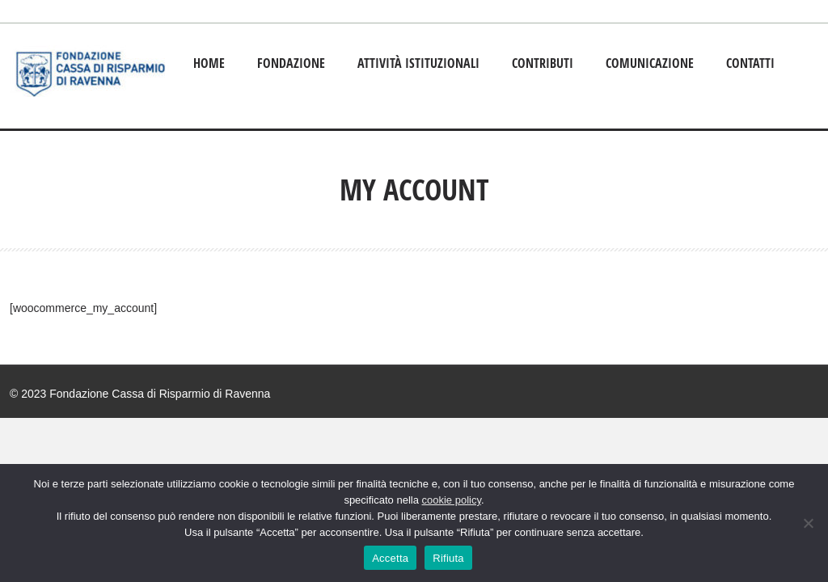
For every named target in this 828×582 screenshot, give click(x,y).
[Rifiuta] (808, 523)
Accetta (390, 558)
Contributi (542, 63)
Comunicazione (650, 63)
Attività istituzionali (418, 63)
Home (209, 63)
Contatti (750, 63)
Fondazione (291, 63)
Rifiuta (448, 558)
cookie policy (451, 500)
